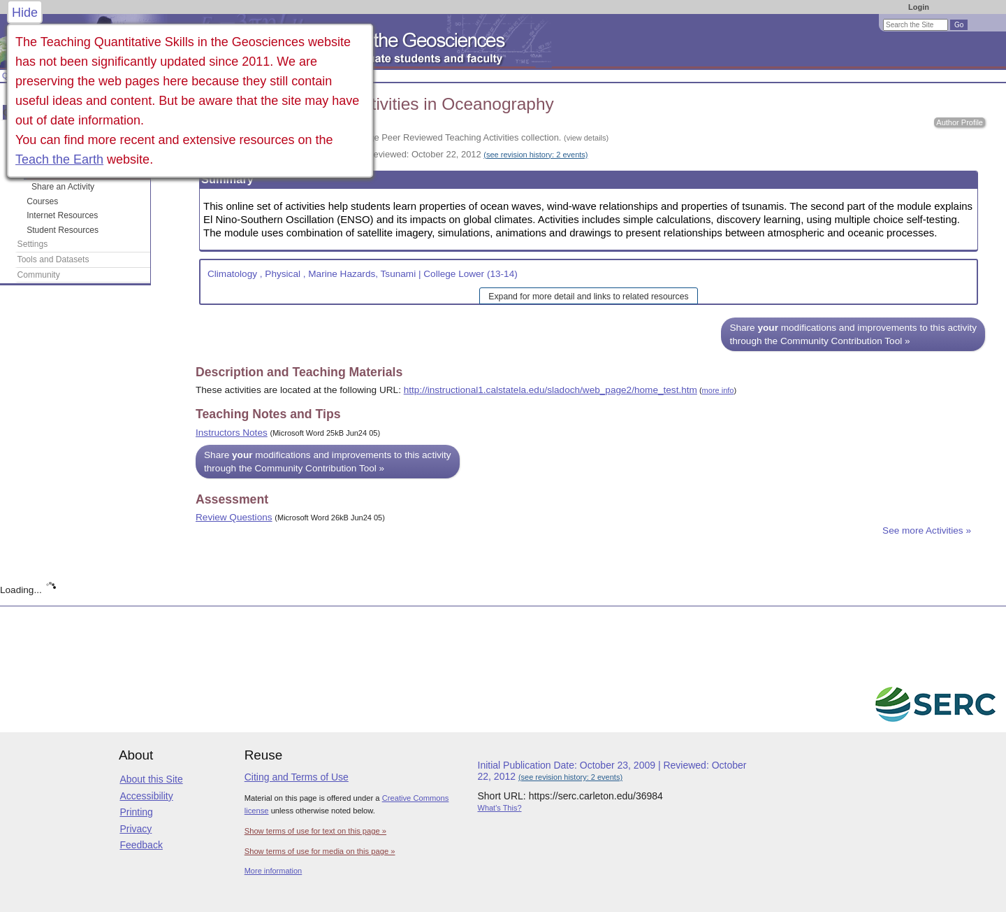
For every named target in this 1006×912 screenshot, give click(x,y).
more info (718, 390)
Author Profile (959, 122)
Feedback (140, 844)
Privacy (135, 828)
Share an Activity (62, 187)
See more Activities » (926, 530)
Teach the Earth (59, 159)
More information (273, 871)
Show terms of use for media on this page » (320, 851)
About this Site (150, 779)
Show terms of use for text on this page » (315, 831)
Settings (32, 244)
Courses (42, 201)
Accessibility (146, 795)
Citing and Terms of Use (297, 777)
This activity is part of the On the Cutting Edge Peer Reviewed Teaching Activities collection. (402, 137)
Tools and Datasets (53, 259)
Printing (135, 812)
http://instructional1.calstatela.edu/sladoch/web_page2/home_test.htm (550, 390)
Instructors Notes (232, 432)
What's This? (500, 808)
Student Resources (63, 230)
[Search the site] (915, 25)
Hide (25, 13)
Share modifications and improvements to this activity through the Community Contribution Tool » (853, 334)
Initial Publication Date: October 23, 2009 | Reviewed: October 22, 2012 (392, 154)
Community (38, 275)
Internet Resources (62, 215)
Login (918, 7)
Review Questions (234, 517)
